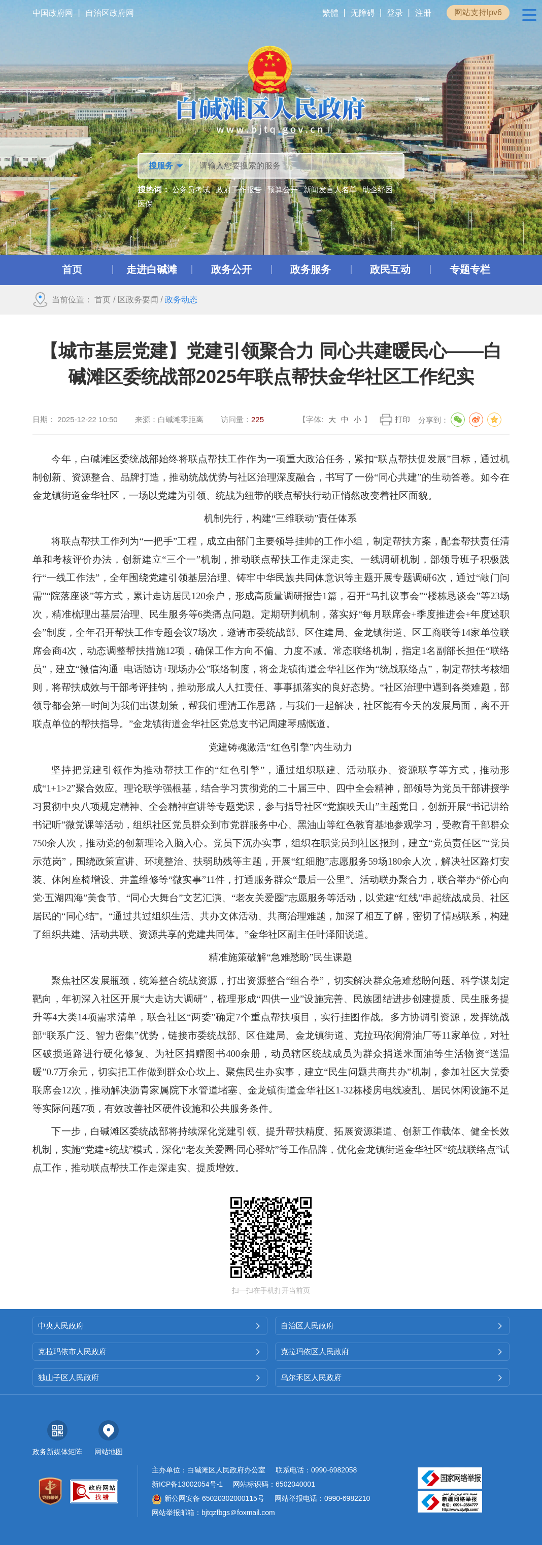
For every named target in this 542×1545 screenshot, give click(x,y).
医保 (145, 203)
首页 (102, 299)
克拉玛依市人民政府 (150, 1351)
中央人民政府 (150, 1325)
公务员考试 (191, 189)
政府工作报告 (239, 189)
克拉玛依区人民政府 (392, 1351)
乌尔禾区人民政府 (392, 1377)
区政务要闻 (138, 299)
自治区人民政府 (392, 1325)
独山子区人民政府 (150, 1377)
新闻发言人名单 (330, 189)
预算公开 (282, 189)
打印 (402, 419)
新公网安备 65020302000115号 (208, 1498)
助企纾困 (377, 189)
